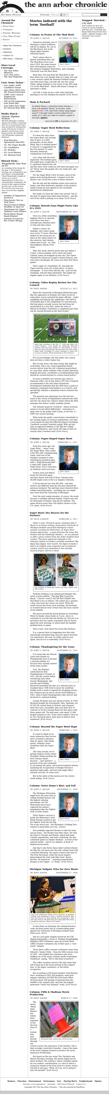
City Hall (87, 23)
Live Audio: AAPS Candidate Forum (12, 86)
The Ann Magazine (13, 77)
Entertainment (35, 1081)
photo (44, 118)
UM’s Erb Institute (55, 975)
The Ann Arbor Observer (11, 72)
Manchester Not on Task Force (13, 201)
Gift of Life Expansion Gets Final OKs (15, 102)
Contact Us (81, 1084)
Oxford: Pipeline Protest (11, 117)
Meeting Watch (70, 1081)
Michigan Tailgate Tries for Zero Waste (54, 869)
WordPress (80, 1087)
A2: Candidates (11, 147)
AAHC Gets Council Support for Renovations (13, 97)
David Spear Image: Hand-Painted (13, 215)
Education (21, 1081)
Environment (49, 1081)
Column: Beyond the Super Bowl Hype (53, 726)
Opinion (98, 1081)
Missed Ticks (9, 161)
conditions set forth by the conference (47, 299)
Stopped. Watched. (93, 20)
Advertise (51, 1084)
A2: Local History (12, 153)
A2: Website (10, 150)
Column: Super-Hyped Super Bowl (51, 438)
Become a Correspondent (34, 1084)
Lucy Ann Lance (12, 75)
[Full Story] (72, 95)
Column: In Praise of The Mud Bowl (52, 34)
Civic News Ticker (12, 82)
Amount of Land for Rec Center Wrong (13, 220)
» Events (5, 39)
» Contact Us (7, 55)
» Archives (6, 49)
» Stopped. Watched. (11, 33)
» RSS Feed (7, 59)
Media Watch (9, 113)
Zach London (41, 519)
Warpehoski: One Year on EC (14, 164)
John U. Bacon (42, 38)
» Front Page (7, 26)
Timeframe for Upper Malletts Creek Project (15, 210)
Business (11, 1081)
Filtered (70, 1084)
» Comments (7, 29)
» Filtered (18, 59)
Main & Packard (40, 102)
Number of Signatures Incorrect (15, 197)
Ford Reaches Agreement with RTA (14, 141)
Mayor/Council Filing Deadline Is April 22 (14, 206)
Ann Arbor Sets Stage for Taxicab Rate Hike (14, 107)
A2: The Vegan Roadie (15, 145)
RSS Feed (62, 1084)
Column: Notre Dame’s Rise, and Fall (53, 785)
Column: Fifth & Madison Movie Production (49, 993)
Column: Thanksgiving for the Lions (52, 647)
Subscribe (44, 15)
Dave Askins (40, 289)
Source (5, 137)
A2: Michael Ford (12, 155)
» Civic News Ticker (10, 36)
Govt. (59, 1081)
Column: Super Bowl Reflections (50, 128)
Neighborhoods (85, 1081)
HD (56, 121)
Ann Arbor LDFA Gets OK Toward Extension (14, 91)
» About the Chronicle (11, 46)
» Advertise (7, 52)
